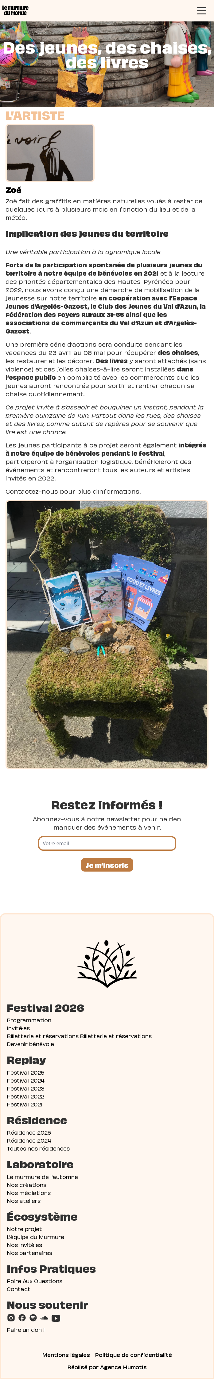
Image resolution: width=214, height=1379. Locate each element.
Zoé (13, 189)
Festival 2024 (26, 1080)
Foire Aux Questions (34, 1280)
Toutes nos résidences (38, 1148)
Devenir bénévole (30, 1043)
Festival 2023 (26, 1088)
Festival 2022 (25, 1096)
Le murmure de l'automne (42, 1176)
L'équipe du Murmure (35, 1236)
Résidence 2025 (29, 1132)
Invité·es (18, 1027)
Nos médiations (29, 1192)
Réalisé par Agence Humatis (107, 1366)
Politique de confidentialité (133, 1354)
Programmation (29, 1019)
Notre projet (24, 1228)
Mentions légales (66, 1354)
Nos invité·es (24, 1244)
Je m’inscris (107, 864)
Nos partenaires (29, 1252)
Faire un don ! (26, 1329)
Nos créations (26, 1184)
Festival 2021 (24, 1104)
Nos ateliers (24, 1200)
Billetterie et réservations (43, 1035)
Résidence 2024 (29, 1140)
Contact (18, 1288)
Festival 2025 (25, 1072)
